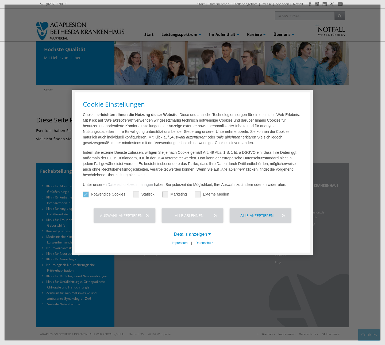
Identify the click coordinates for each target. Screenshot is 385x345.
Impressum (180, 243)
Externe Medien (212, 194)
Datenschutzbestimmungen (130, 184)
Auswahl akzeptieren (121, 215)
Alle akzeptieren (257, 215)
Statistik (143, 194)
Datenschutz (204, 243)
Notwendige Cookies (104, 194)
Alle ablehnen (189, 215)
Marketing (174, 194)
